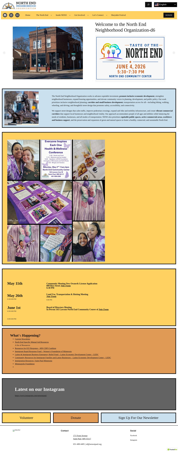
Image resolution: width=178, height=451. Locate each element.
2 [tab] (85, 81)
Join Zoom (66, 286)
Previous (4, 53)
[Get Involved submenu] (88, 15)
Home (27, 15)
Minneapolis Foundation (25, 364)
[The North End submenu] (51, 15)
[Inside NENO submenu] (69, 15)
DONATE (168, 15)
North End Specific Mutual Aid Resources (32, 342)
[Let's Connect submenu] (106, 15)
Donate (76, 418)
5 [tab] (96, 81)
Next (174, 53)
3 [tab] (89, 81)
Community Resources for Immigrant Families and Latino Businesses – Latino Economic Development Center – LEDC (63, 358)
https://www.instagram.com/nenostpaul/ (31, 395)
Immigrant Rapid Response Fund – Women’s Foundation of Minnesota (43, 351)
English (160, 5)
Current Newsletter (22, 339)
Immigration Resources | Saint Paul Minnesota (33, 361)
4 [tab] (92, 81)
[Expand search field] (148, 4)
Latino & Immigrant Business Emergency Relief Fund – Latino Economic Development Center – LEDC (56, 354)
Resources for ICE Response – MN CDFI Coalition (35, 348)
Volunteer (26, 418)
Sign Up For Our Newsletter (138, 418)
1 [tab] (82, 81)
